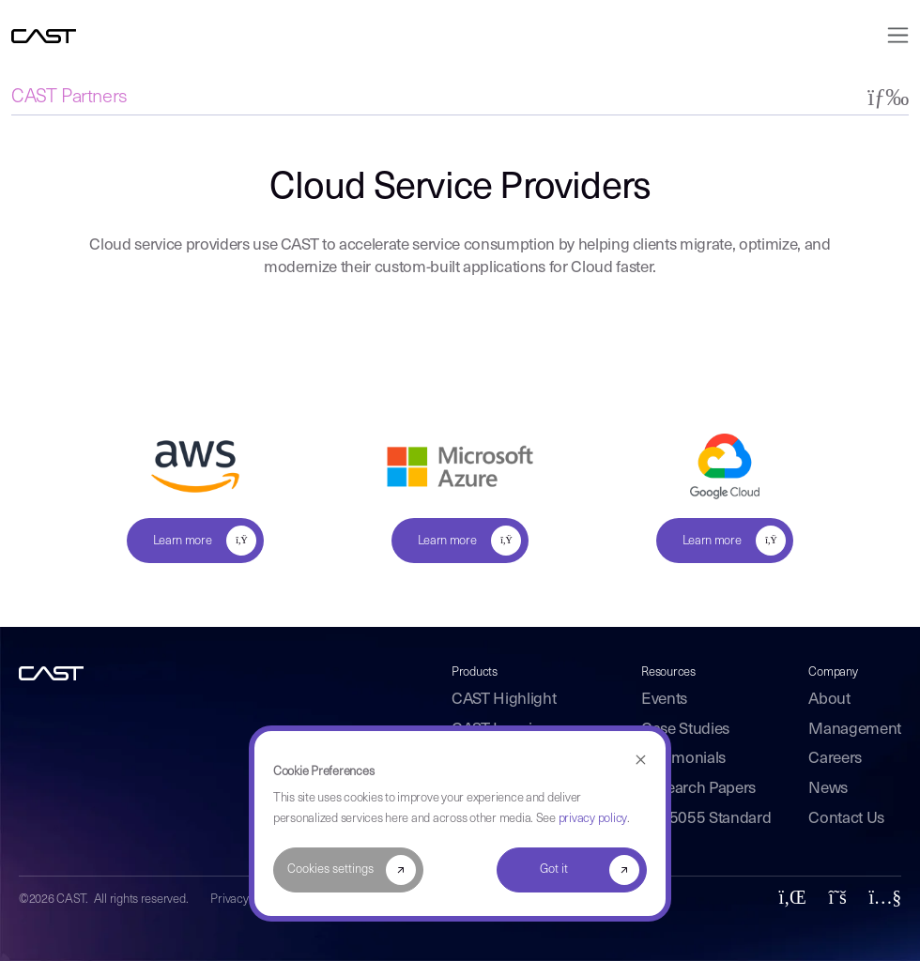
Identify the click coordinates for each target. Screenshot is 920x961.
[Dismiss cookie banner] (641, 760)
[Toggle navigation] (892, 35)
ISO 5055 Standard (706, 819)
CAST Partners (69, 97)
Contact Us (846, 819)
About (829, 700)
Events (664, 700)
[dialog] (460, 823)
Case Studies (685, 730)
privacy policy (593, 819)
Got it (554, 869)
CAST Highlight (504, 700)
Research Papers (698, 789)
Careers (835, 759)
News (828, 789)
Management (854, 730)
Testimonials (683, 759)
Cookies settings (330, 869)
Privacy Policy (245, 899)
